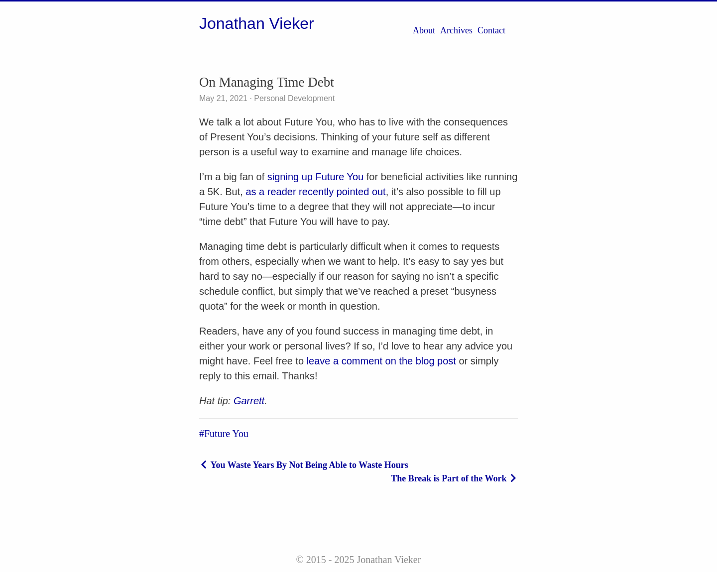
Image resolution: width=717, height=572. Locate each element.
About (424, 30)
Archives (456, 30)
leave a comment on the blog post (381, 360)
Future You (226, 433)
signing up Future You (315, 176)
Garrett (249, 400)
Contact (491, 30)
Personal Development (293, 98)
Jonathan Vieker (256, 23)
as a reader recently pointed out (315, 191)
